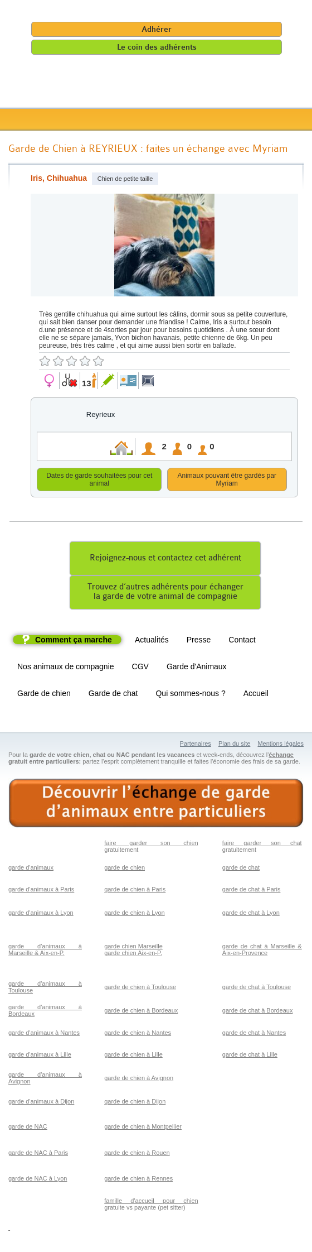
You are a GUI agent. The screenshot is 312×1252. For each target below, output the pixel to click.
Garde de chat (113, 694)
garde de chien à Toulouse (140, 988)
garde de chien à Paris (134, 891)
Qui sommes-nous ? (190, 694)
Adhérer (157, 29)
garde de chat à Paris (251, 891)
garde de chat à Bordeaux (257, 1012)
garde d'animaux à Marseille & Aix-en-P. (45, 951)
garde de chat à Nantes (254, 1034)
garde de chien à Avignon (138, 1079)
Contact (241, 641)
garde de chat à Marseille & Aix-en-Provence (262, 951)
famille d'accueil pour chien (151, 1202)
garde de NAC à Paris (38, 1154)
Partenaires (195, 745)
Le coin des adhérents (157, 47)
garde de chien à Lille (133, 1056)
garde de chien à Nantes (137, 1034)
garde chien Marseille (133, 947)
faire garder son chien (151, 844)
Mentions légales (280, 745)
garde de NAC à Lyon (37, 1180)
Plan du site (234, 745)
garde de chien (124, 869)
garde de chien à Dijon (134, 1103)
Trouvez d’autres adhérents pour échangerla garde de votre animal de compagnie (165, 593)
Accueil (256, 694)
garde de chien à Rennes (138, 1180)
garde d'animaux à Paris (41, 891)
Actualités (152, 641)
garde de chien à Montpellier (143, 1128)
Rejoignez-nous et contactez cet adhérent (165, 559)
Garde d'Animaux (197, 668)
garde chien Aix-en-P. (133, 954)
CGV (140, 668)
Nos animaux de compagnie (65, 668)
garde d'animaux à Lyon (41, 914)
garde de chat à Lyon (251, 914)
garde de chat (241, 869)
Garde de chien (44, 694)
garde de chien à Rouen (136, 1154)
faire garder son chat (262, 844)
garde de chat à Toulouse (256, 988)
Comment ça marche (73, 641)
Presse (199, 641)
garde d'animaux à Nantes (44, 1034)
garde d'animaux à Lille (39, 1056)
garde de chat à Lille (249, 1056)
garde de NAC (27, 1128)
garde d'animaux (30, 869)
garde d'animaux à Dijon (41, 1103)
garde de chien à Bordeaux (141, 1012)
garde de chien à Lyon (134, 914)
